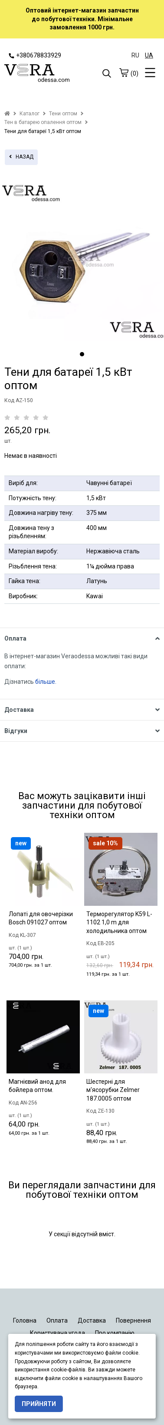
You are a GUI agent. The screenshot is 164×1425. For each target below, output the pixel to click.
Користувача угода (57, 1333)
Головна (24, 1320)
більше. (45, 681)
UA (149, 55)
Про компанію (114, 1333)
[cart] (123, 72)
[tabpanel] (82, 260)
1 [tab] (82, 354)
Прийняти (39, 1403)
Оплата (57, 1320)
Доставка (92, 1320)
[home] (7, 114)
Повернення (133, 1320)
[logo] (43, 74)
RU (135, 55)
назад (21, 157)
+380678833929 (35, 55)
